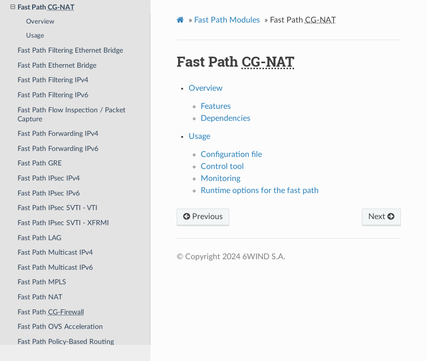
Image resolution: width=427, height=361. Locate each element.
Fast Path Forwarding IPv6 (58, 148)
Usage (35, 36)
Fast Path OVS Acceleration (60, 326)
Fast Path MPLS (42, 282)
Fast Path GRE (40, 163)
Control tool (222, 166)
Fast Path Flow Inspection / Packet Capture (71, 114)
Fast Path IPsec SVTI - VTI (57, 208)
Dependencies (225, 118)
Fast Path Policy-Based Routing (66, 341)
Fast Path (51, 312)
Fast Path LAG (39, 238)
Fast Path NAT (40, 297)
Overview (40, 22)
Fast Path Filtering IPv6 (53, 95)
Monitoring (220, 178)
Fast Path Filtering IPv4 (53, 80)
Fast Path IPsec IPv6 (49, 193)
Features (216, 106)
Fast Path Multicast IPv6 (55, 267)
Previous (203, 217)
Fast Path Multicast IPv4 (55, 252)
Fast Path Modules (227, 20)
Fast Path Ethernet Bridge (57, 65)
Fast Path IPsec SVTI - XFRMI (63, 223)
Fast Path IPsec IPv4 (49, 178)
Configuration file (231, 154)
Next (381, 217)
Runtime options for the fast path (260, 191)
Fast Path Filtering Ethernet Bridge (70, 50)
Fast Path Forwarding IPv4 (58, 133)
